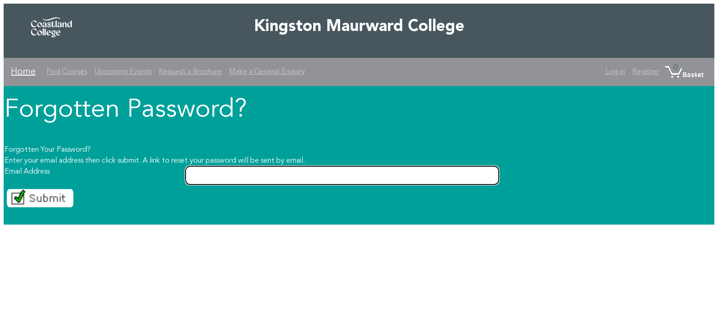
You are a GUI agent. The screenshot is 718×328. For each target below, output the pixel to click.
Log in (615, 72)
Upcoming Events (122, 72)
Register (645, 72)
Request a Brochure (190, 72)
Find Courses (66, 72)
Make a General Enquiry (267, 72)
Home (23, 72)
